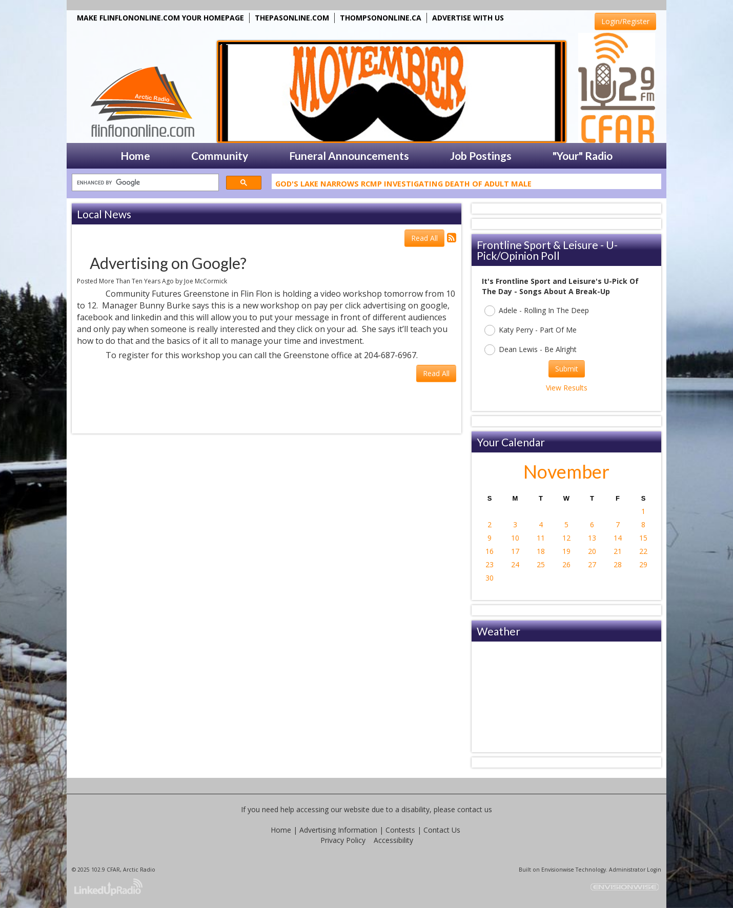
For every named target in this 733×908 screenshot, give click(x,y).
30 (489, 578)
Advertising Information (338, 830)
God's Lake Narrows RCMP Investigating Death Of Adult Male (403, 185)
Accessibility (393, 840)
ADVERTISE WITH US (468, 18)
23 (489, 564)
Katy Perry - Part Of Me (530, 330)
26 (566, 564)
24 (515, 564)
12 (566, 538)
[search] (144, 183)
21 (618, 551)
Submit (566, 369)
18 (541, 551)
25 (541, 564)
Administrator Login (635, 869)
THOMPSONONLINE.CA (380, 18)
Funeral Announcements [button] (349, 155)
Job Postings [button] (481, 155)
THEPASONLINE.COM (292, 18)
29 (643, 564)
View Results (566, 388)
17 (515, 551)
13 (592, 538)
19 (566, 551)
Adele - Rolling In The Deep (536, 310)
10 (515, 538)
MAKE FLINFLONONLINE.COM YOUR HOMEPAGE (160, 18)
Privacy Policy (342, 840)
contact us (474, 809)
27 (592, 564)
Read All (424, 238)
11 (541, 538)
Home (281, 830)
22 (643, 551)
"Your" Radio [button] (583, 155)
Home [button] (135, 155)
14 (618, 538)
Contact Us (441, 830)
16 (489, 551)
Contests (400, 830)
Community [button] (219, 155)
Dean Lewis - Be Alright (530, 349)
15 (643, 538)
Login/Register (625, 21)
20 (592, 551)
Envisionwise (557, 869)
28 (618, 564)
